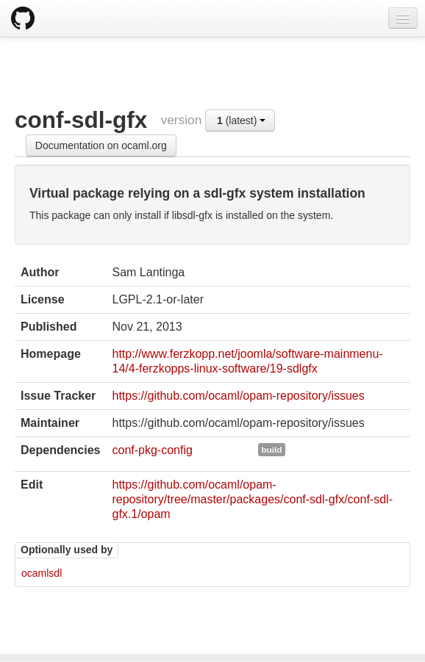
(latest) (241, 120)
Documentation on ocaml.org (101, 145)
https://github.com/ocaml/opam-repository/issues (238, 395)
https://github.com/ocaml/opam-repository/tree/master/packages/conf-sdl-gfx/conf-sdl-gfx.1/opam (252, 499)
